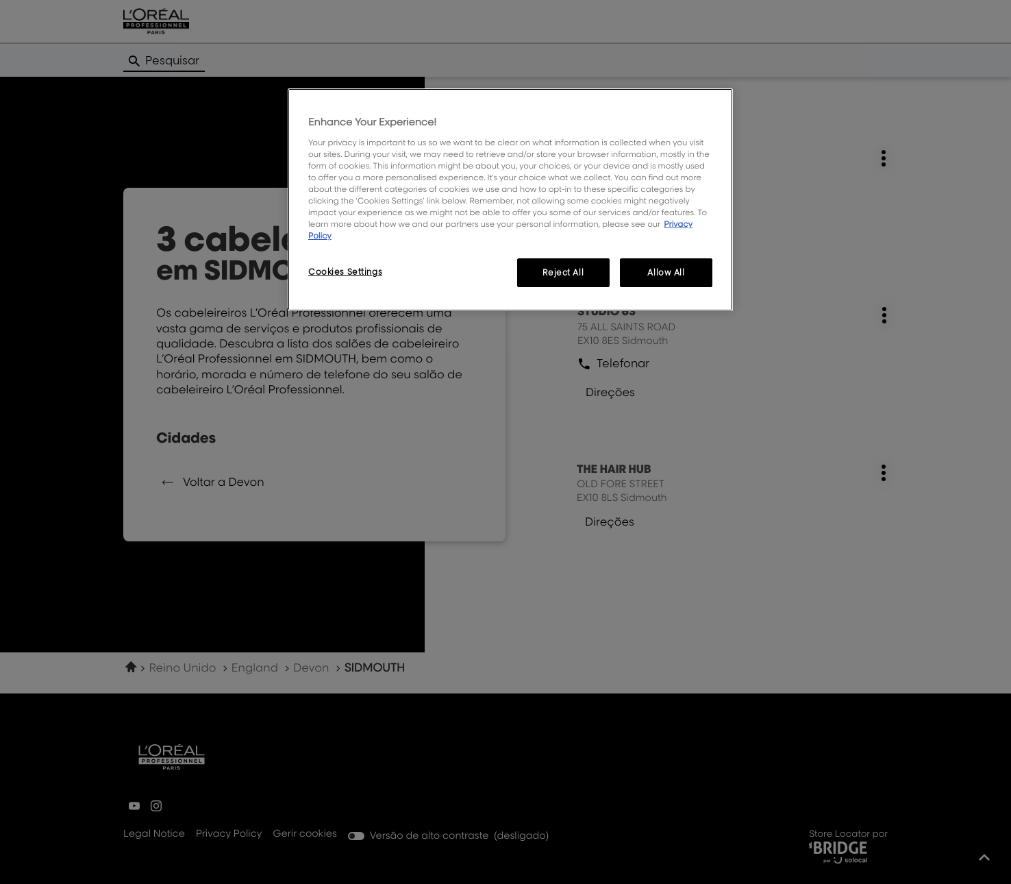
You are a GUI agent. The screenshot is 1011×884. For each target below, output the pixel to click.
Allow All (665, 272)
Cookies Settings (345, 272)
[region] (510, 199)
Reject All (563, 272)
